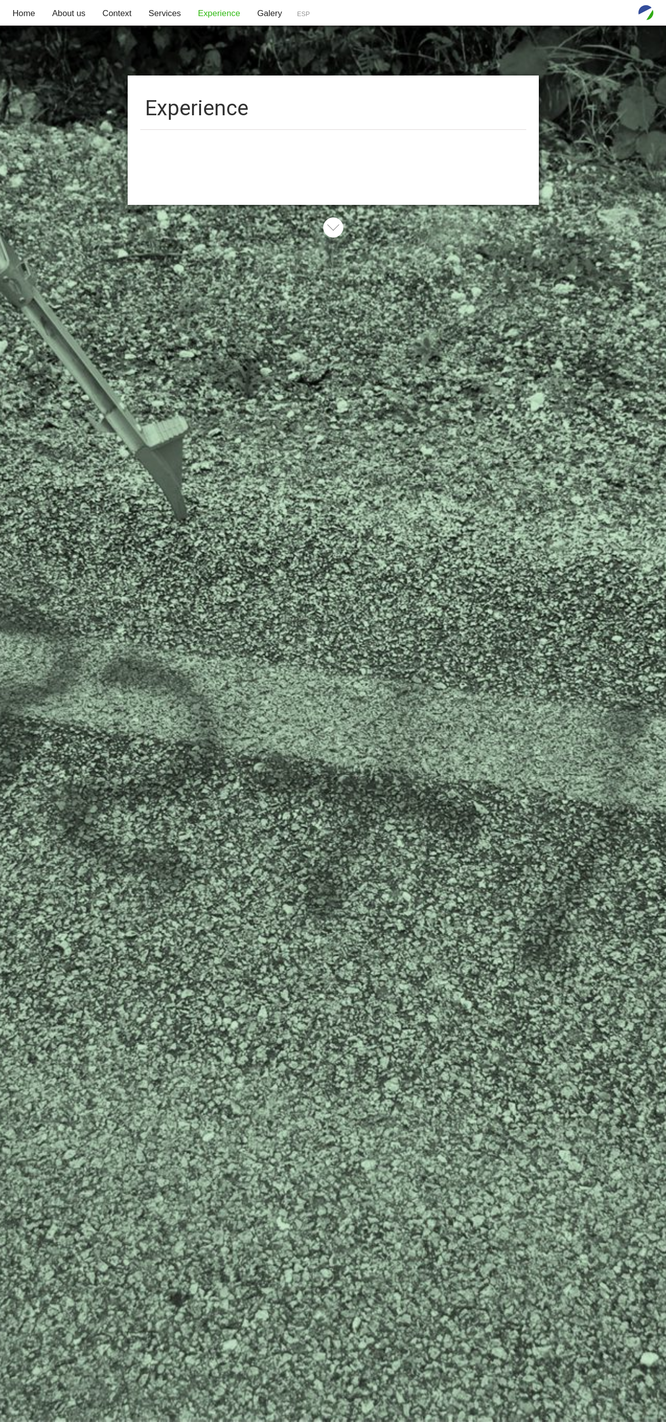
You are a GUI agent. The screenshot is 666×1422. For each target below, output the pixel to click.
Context (117, 13)
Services (165, 13)
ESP (303, 14)
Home (24, 13)
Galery (269, 13)
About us (68, 13)
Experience (219, 13)
